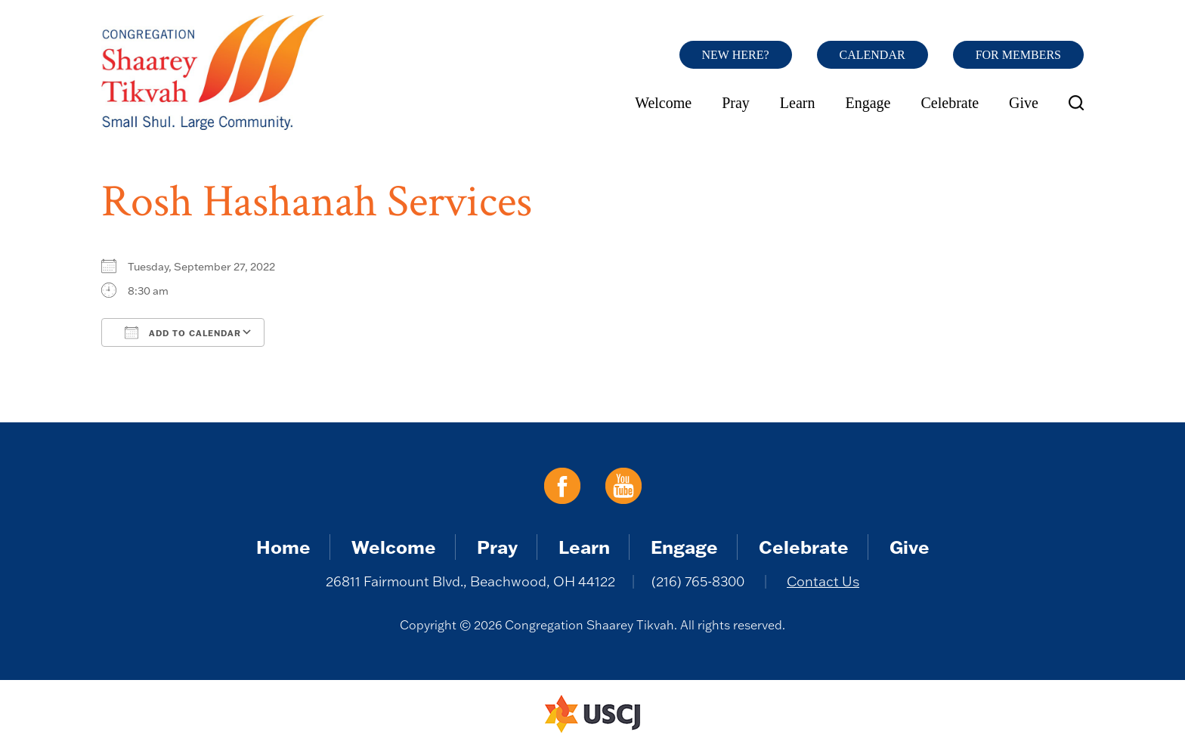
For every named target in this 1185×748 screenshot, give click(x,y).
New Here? (735, 54)
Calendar (872, 54)
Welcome (663, 102)
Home (283, 546)
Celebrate (949, 102)
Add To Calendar (183, 332)
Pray (736, 102)
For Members (1018, 54)
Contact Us (823, 581)
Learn (797, 102)
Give (1023, 102)
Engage (868, 102)
